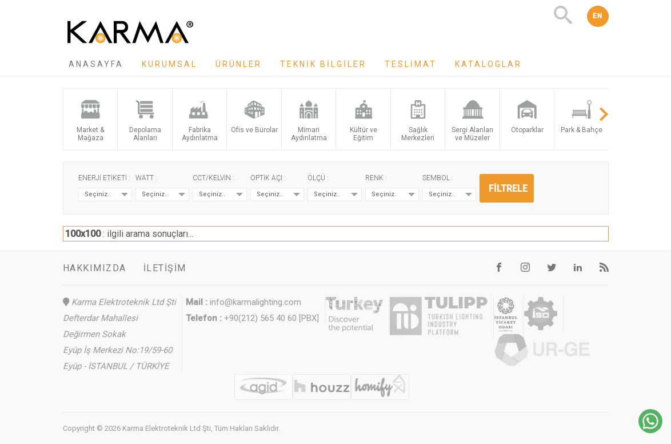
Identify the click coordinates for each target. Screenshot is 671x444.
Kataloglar (488, 64)
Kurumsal (169, 64)
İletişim (164, 268)
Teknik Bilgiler (323, 64)
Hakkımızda (94, 268)
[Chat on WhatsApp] (650, 430)
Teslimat (411, 64)
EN (598, 16)
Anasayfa (96, 64)
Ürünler (238, 64)
